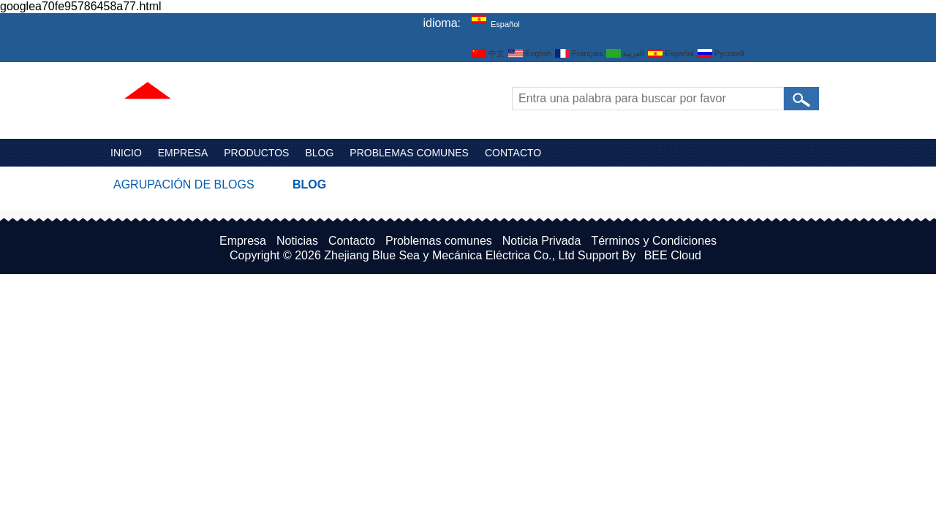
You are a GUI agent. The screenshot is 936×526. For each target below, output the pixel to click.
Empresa (183, 153)
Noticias (297, 241)
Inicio (126, 153)
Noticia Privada (541, 241)
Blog (319, 153)
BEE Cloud (672, 255)
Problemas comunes (409, 153)
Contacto (513, 153)
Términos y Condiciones (654, 241)
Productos (256, 153)
